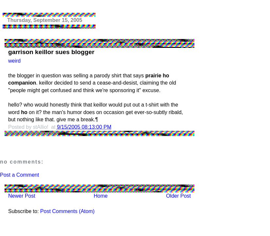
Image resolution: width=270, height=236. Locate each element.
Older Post (178, 196)
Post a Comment (19, 175)
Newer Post (21, 196)
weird (14, 61)
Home (101, 196)
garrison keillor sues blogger (51, 52)
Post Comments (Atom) (67, 211)
